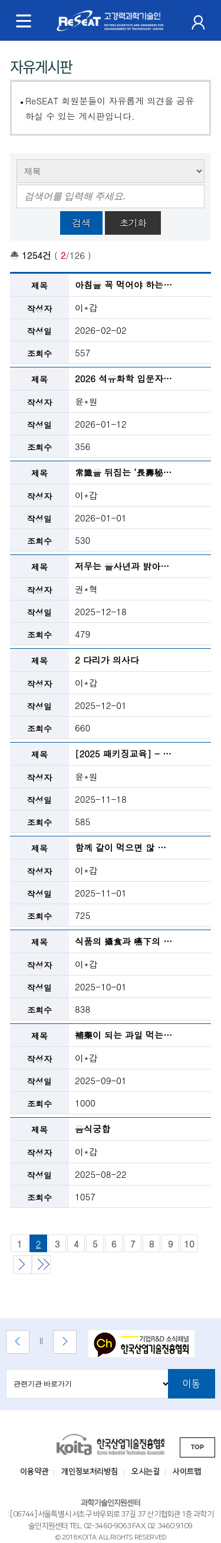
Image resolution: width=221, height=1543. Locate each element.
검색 (81, 222)
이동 (191, 1383)
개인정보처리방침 (89, 1472)
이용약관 (34, 1472)
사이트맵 (187, 1472)
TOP (197, 1447)
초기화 (133, 222)
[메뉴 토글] (23, 20)
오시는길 (145, 1472)
